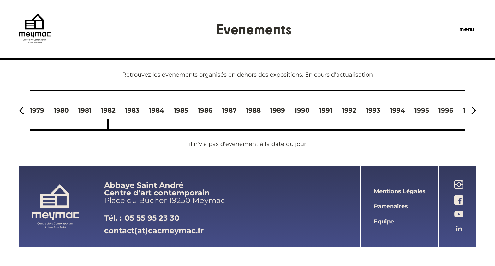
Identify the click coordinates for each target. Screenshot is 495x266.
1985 (181, 110)
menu (466, 29)
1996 (445, 110)
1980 (61, 110)
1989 (277, 110)
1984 (156, 110)
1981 (85, 110)
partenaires (391, 206)
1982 (108, 110)
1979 (37, 110)
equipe (384, 221)
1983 (132, 110)
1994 (397, 110)
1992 (349, 110)
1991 (325, 110)
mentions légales (400, 191)
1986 (205, 110)
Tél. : (141, 218)
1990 (302, 110)
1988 (253, 110)
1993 (373, 110)
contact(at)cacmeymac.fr (154, 230)
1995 (421, 110)
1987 (229, 110)
